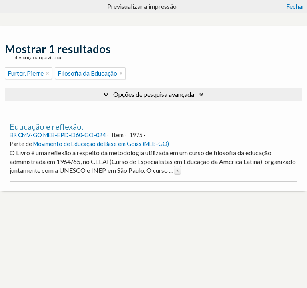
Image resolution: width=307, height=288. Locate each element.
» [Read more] (177, 170)
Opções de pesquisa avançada (153, 94)
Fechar (295, 6)
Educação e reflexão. (46, 126)
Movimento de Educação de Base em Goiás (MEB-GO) (101, 143)
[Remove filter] (47, 73)
